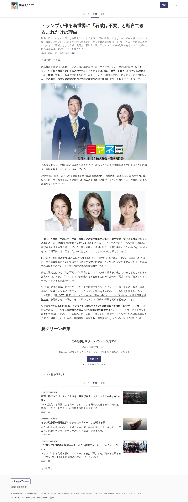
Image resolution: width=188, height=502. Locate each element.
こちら (102, 364)
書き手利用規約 (17, 493)
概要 (103, 14)
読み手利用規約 (31, 493)
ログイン (173, 5)
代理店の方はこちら (124, 493)
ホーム (86, 14)
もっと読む (47, 468)
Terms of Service (42, 498)
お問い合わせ (86, 493)
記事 (95, 14)
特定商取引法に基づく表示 (68, 493)
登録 (164, 5)
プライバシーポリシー (47, 493)
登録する (94, 359)
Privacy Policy (26, 498)
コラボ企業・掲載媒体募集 (104, 493)
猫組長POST (26, 5)
